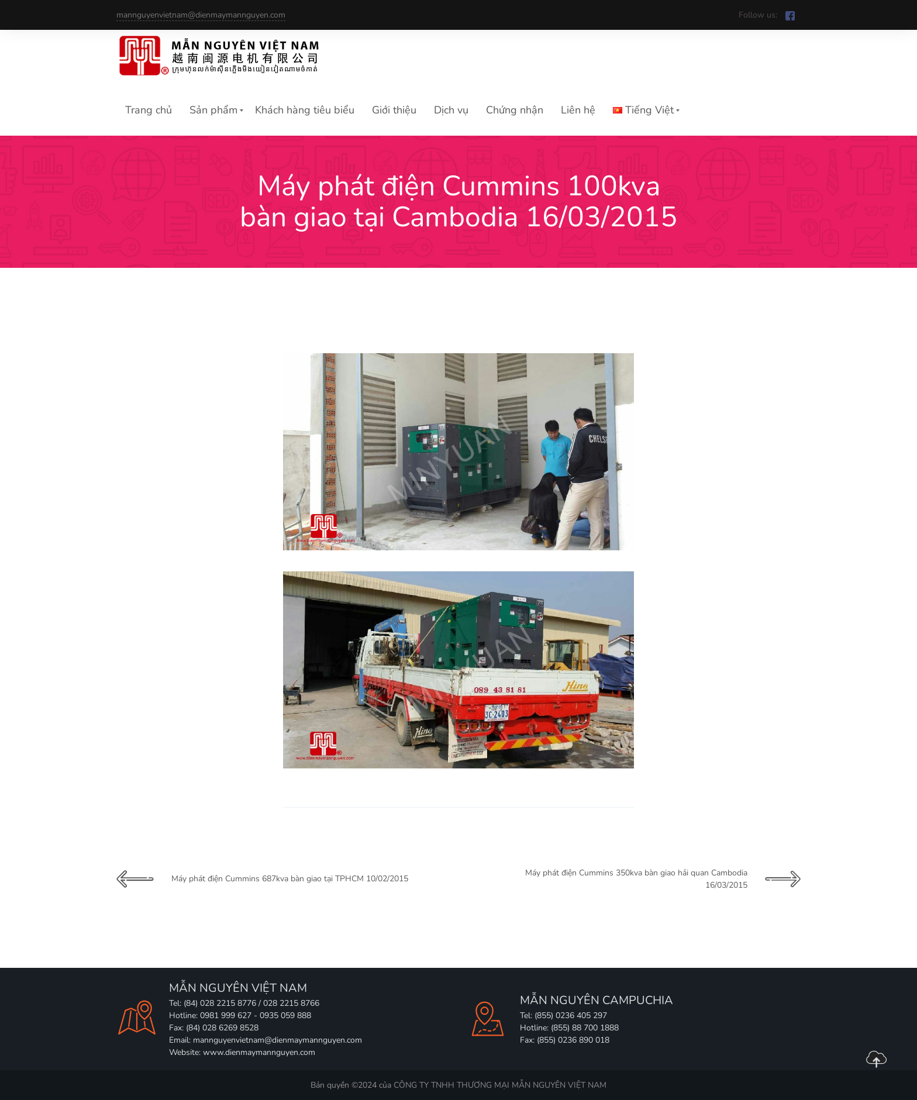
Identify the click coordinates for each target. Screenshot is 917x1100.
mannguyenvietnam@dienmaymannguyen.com (200, 14)
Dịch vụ (451, 110)
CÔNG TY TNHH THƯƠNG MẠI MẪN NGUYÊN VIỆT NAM (500, 1085)
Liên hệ (578, 110)
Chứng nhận (514, 110)
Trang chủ (148, 110)
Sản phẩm (213, 110)
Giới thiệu (394, 110)
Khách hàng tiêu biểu (304, 110)
